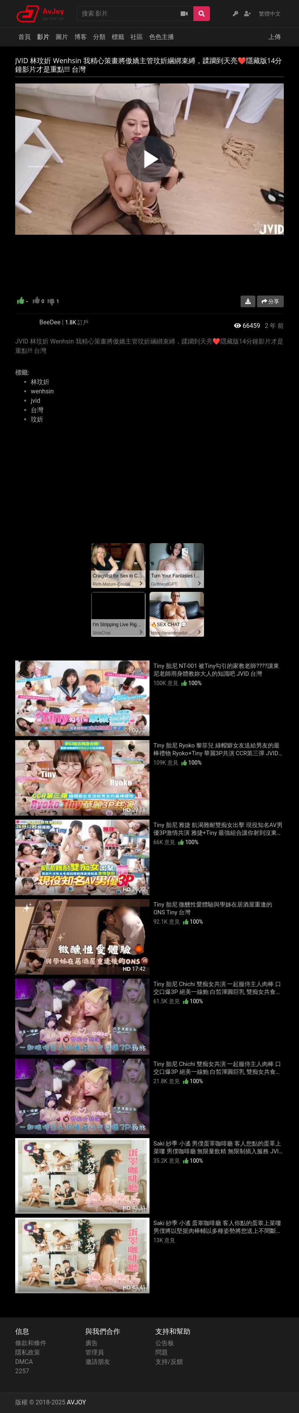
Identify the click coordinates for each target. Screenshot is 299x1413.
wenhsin (42, 391)
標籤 (118, 37)
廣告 (91, 1343)
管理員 (94, 1352)
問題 (161, 1352)
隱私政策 (27, 1352)
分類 (99, 37)
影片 (43, 37)
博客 (80, 37)
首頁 (24, 37)
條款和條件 (30, 1343)
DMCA (24, 1361)
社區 (136, 37)
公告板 (164, 1343)
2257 (22, 1371)
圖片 (62, 37)
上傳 (274, 37)
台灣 (37, 410)
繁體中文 (270, 14)
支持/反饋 (169, 1361)
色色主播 (161, 37)
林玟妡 (40, 382)
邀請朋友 (97, 1361)
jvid (35, 400)
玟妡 (37, 419)
